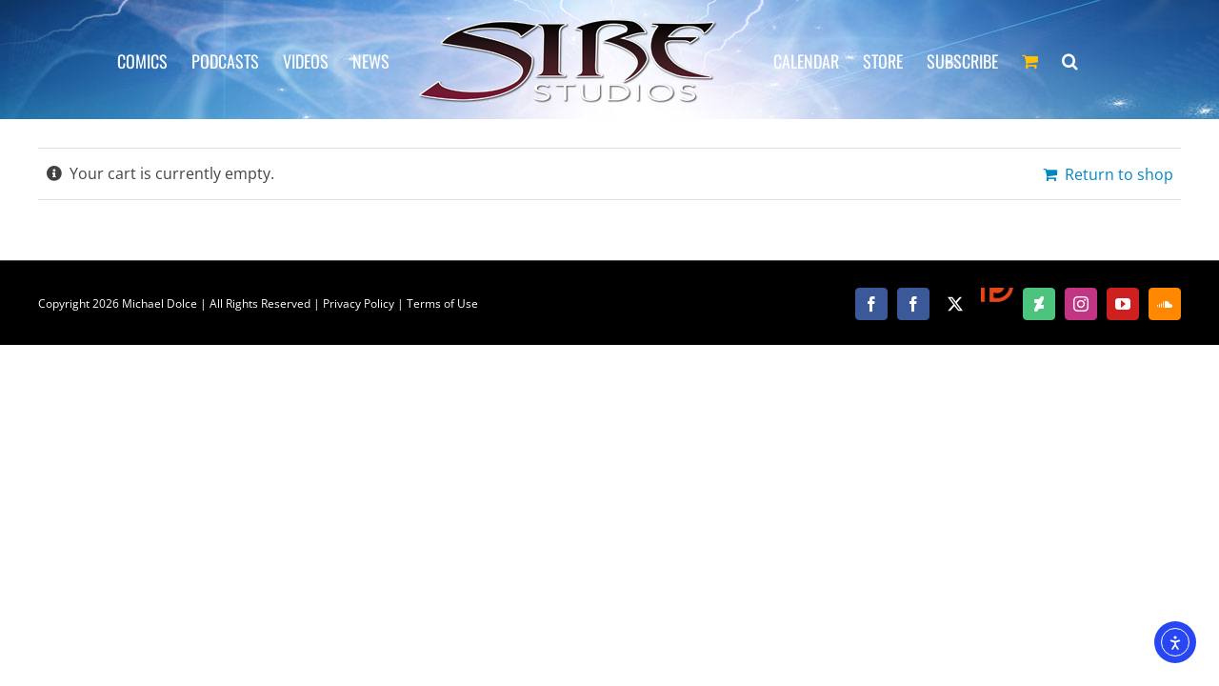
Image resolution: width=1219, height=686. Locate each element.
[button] (1124, 60)
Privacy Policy (358, 303)
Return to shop (1119, 174)
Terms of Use (442, 303)
